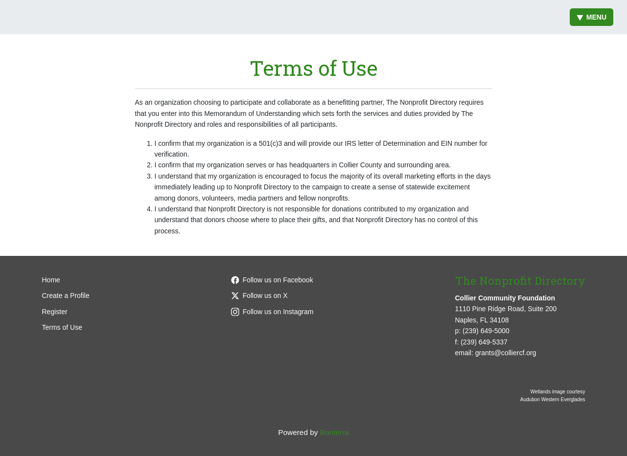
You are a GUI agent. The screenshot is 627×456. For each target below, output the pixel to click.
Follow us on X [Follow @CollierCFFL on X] (259, 295)
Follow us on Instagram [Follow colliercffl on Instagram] (272, 312)
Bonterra (334, 432)
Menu (591, 17)
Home (51, 280)
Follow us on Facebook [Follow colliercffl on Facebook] (272, 280)
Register (55, 312)
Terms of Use (62, 327)
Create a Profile (66, 295)
